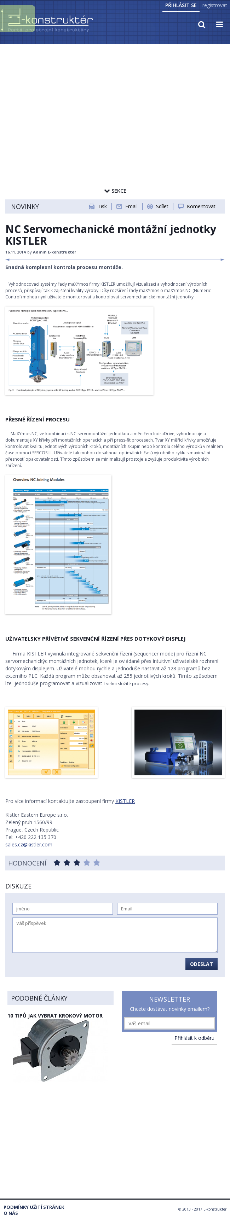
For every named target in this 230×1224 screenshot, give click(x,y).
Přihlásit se (181, 5)
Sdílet (162, 206)
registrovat (214, 5)
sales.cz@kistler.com (28, 844)
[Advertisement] (115, 97)
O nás (11, 1213)
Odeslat (201, 964)
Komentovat (201, 206)
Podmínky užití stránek (34, 1207)
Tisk (102, 206)
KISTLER (125, 801)
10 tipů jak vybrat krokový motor (55, 1015)
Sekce (115, 190)
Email (131, 206)
